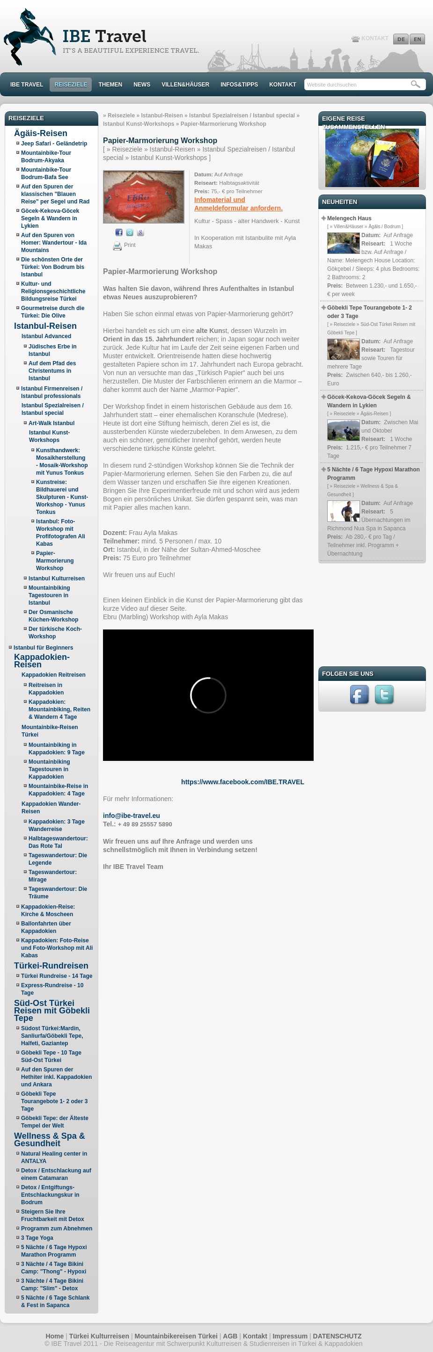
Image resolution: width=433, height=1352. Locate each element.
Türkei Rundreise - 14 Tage (57, 976)
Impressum (290, 1336)
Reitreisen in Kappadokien (46, 689)
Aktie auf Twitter (129, 232)
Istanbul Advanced (46, 336)
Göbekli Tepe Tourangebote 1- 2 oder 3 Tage (54, 1101)
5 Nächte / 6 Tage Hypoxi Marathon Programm (54, 1251)
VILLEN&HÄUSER (185, 84)
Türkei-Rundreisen (51, 965)
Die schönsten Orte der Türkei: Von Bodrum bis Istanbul (52, 267)
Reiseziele (121, 115)
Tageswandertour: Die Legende (58, 859)
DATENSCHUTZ (337, 1336)
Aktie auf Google (140, 232)
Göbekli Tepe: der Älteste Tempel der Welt (54, 1122)
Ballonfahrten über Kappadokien (46, 927)
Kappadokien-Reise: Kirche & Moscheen (48, 911)
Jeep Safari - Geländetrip (54, 143)
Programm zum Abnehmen (56, 1228)
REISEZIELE (70, 84)
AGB (230, 1336)
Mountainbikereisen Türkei (176, 1336)
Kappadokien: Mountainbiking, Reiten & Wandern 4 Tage (59, 709)
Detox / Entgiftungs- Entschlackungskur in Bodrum (50, 1195)
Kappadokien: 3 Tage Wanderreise (57, 825)
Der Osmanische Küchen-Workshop (53, 616)
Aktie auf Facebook (119, 232)
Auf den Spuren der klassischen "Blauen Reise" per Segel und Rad (55, 194)
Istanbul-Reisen (45, 326)
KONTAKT (375, 38)
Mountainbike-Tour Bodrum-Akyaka (46, 157)
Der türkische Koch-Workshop (55, 633)
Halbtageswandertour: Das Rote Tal (58, 842)
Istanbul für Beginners (43, 647)
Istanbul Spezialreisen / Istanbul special (242, 115)
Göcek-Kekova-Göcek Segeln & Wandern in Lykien (50, 218)
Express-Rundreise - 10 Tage (52, 989)
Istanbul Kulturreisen (57, 578)
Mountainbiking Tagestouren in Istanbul (49, 595)
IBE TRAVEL (26, 84)
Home (54, 1336)
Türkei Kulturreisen (99, 1336)
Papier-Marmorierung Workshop (55, 560)
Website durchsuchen (332, 84)
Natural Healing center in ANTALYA (54, 1157)
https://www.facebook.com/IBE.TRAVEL (242, 782)
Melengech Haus (349, 218)
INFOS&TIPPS (239, 84)
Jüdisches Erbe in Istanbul (53, 350)
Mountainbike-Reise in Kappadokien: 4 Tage (58, 790)
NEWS (141, 84)
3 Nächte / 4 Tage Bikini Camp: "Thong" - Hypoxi (53, 1268)
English (417, 39)
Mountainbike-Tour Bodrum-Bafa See (46, 173)
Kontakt (255, 1336)
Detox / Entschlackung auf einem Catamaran (56, 1174)
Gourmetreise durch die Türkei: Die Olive (52, 312)
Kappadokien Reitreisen (54, 675)
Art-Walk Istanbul (51, 423)
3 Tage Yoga (37, 1238)
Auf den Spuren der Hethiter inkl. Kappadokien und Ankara (56, 1077)
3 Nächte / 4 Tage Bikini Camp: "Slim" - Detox (52, 1285)
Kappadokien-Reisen (42, 660)
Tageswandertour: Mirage (53, 876)
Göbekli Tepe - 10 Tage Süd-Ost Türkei (51, 1056)
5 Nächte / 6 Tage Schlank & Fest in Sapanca (55, 1301)
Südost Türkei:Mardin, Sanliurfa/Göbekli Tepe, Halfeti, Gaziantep (52, 1036)
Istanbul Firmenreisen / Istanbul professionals (51, 392)
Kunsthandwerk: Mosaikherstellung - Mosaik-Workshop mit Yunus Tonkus (62, 461)
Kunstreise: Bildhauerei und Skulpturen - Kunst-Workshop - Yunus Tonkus (62, 497)
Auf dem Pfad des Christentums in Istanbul (52, 371)
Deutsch (401, 39)
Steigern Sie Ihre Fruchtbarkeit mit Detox (52, 1215)
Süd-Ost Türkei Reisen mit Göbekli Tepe (52, 1010)
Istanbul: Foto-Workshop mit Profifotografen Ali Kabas (60, 532)
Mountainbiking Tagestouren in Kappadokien (49, 769)
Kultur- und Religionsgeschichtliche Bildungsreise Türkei (53, 291)
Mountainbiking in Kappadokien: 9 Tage (57, 749)
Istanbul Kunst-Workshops (138, 124)
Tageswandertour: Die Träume (58, 893)
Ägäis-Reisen (40, 133)
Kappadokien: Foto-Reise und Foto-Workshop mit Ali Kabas (57, 948)
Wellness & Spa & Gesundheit (49, 1139)
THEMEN (110, 84)
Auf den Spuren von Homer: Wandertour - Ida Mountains (54, 242)
